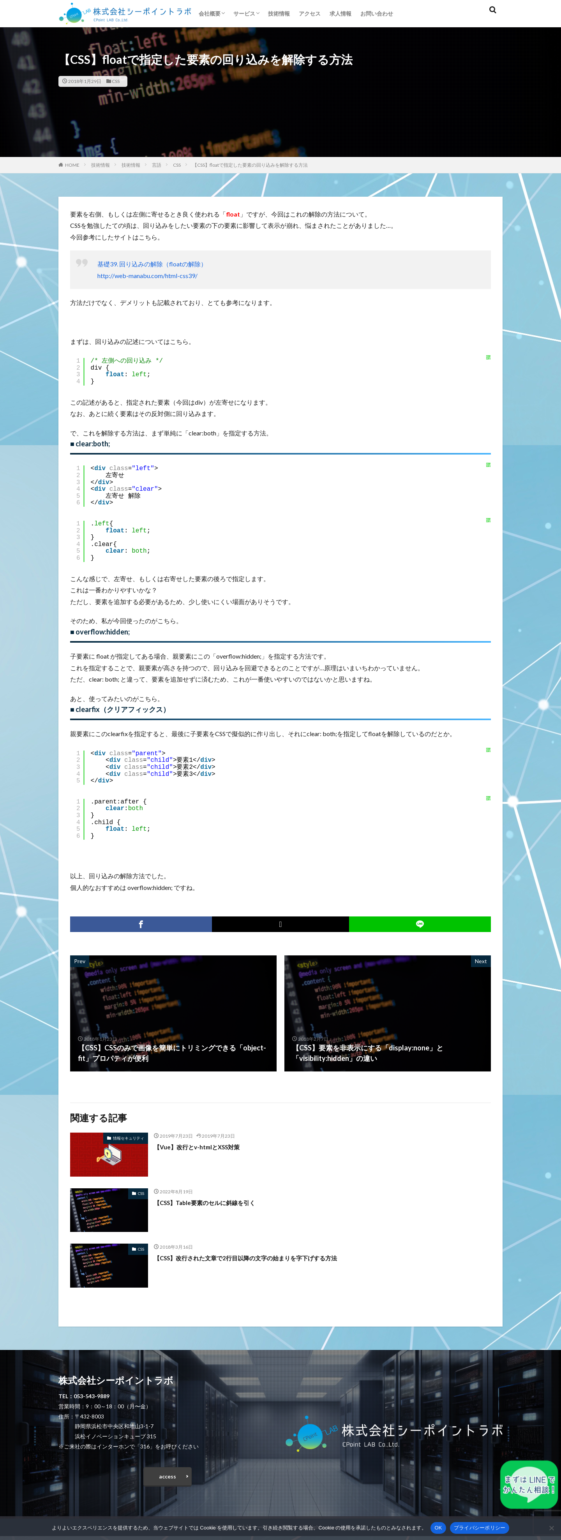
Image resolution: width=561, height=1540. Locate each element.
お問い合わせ (376, 13)
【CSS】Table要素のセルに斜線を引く (214, 1202)
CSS (116, 81)
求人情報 (340, 13)
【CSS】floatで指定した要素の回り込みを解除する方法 (250, 165)
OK (438, 1528)
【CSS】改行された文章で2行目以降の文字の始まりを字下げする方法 (264, 1257)
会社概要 (210, 13)
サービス (244, 13)
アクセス (310, 13)
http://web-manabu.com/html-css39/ (147, 275)
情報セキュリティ (128, 1138)
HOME (72, 165)
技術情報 (279, 13)
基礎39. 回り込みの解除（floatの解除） (152, 264)
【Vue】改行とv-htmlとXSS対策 (205, 1146)
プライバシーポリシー (480, 1528)
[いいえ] (551, 1528)
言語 (156, 165)
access (167, 1478)
